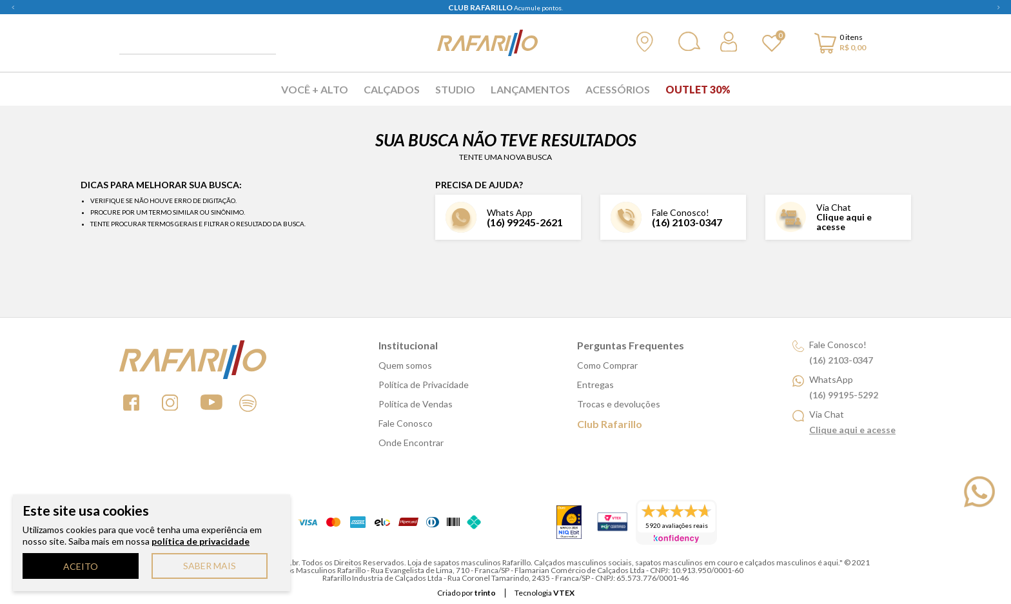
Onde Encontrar (411, 442)
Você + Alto (314, 89)
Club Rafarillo (609, 424)
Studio (455, 89)
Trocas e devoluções (618, 403)
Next (998, 7)
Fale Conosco (405, 423)
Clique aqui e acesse (844, 221)
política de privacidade (201, 541)
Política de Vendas (415, 403)
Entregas (595, 384)
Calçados (392, 89)
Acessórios (617, 89)
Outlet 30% (698, 89)
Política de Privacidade (423, 384)
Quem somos (405, 365)
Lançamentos (530, 89)
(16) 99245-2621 (525, 222)
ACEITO (80, 566)
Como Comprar (607, 365)
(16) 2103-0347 (687, 222)
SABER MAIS (209, 565)
